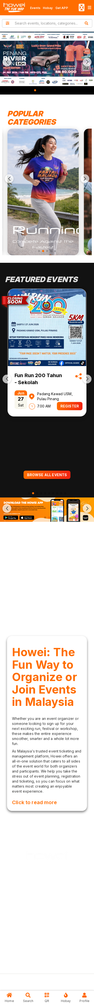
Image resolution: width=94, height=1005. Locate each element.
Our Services (37, 909)
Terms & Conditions (42, 951)
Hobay (48, 8)
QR (47, 998)
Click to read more (34, 802)
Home (9, 998)
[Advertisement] (47, 578)
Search (28, 998)
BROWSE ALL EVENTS (47, 475)
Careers (32, 920)
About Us (33, 899)
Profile (84, 998)
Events (35, 8)
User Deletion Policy (43, 941)
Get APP (61, 8)
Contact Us (51, 962)
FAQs (30, 962)
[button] (7, 62)
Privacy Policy (38, 930)
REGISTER (69, 406)
